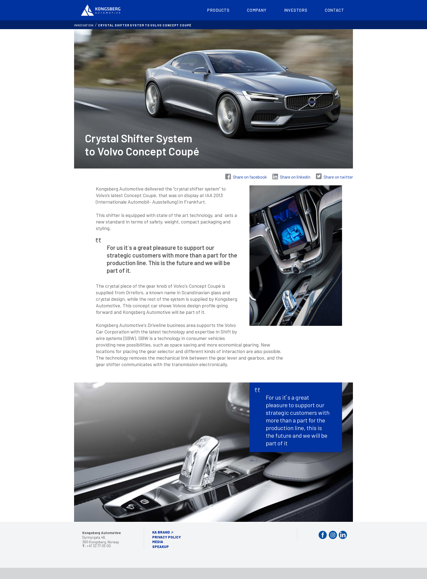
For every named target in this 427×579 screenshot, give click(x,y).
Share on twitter (338, 176)
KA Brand (161, 532)
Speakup (160, 546)
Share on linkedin (295, 176)
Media (157, 542)
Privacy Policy (166, 537)
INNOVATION (84, 25)
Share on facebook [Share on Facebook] (250, 176)
